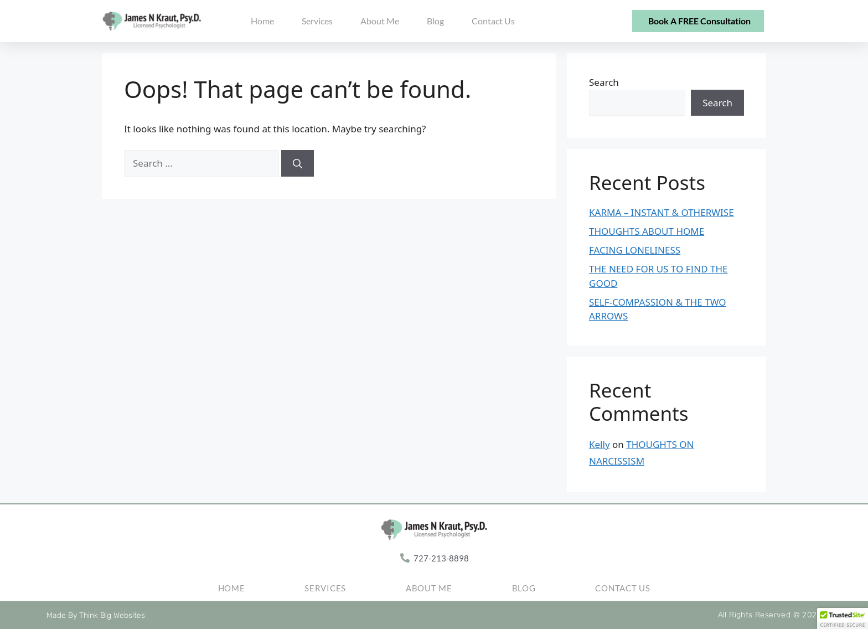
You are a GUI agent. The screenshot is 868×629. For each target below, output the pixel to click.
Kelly (599, 444)
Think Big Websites (112, 615)
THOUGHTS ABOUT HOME (646, 231)
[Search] (297, 163)
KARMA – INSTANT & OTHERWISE (661, 212)
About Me (379, 21)
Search (604, 82)
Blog (435, 21)
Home (262, 21)
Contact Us (493, 21)
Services (317, 21)
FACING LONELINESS (634, 250)
